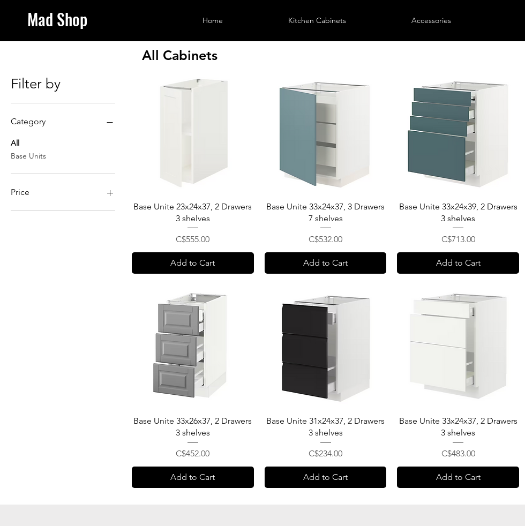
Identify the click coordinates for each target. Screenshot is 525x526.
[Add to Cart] (193, 263)
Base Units (28, 155)
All (15, 142)
